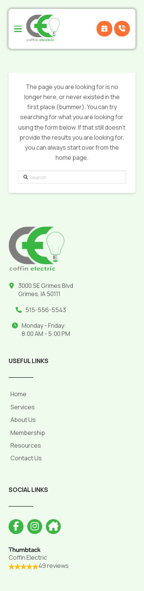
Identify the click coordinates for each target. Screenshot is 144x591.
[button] (18, 29)
